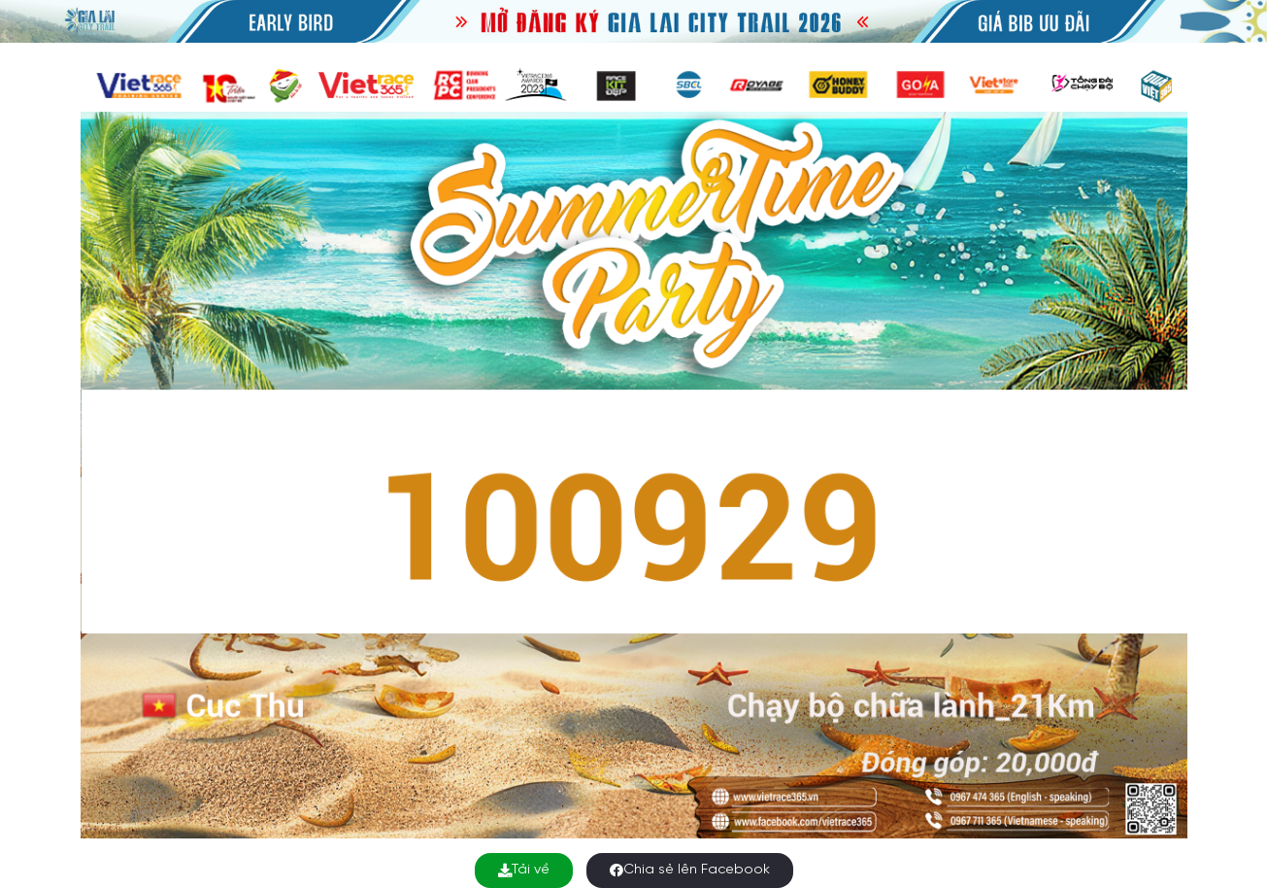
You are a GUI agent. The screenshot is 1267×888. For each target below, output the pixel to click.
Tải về (524, 870)
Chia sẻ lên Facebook (690, 870)
